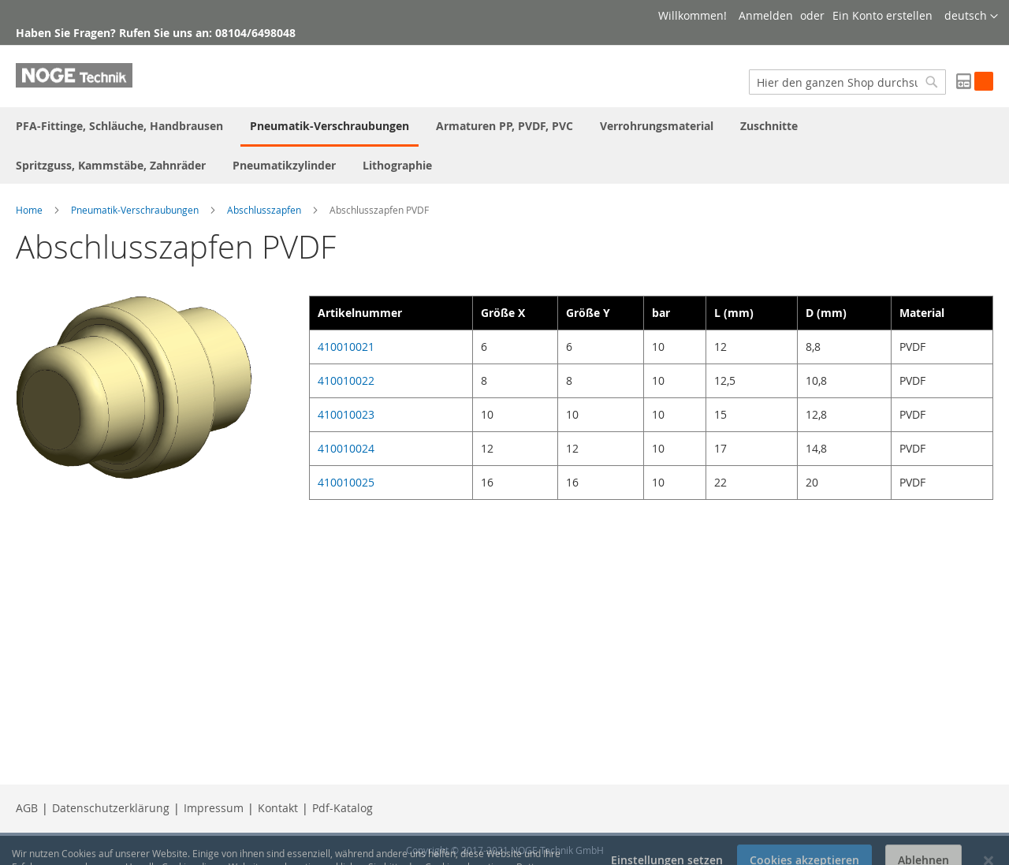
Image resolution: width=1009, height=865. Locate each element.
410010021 (346, 346)
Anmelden (766, 15)
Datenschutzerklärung (110, 807)
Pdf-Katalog (342, 807)
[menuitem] (119, 125)
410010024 (346, 448)
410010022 (346, 380)
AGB (27, 807)
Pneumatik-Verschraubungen (135, 209)
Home (29, 209)
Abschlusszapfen (264, 209)
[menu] (504, 145)
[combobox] (847, 82)
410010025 (346, 482)
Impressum (214, 807)
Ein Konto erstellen (882, 15)
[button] (971, 16)
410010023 (346, 414)
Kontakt (278, 807)
